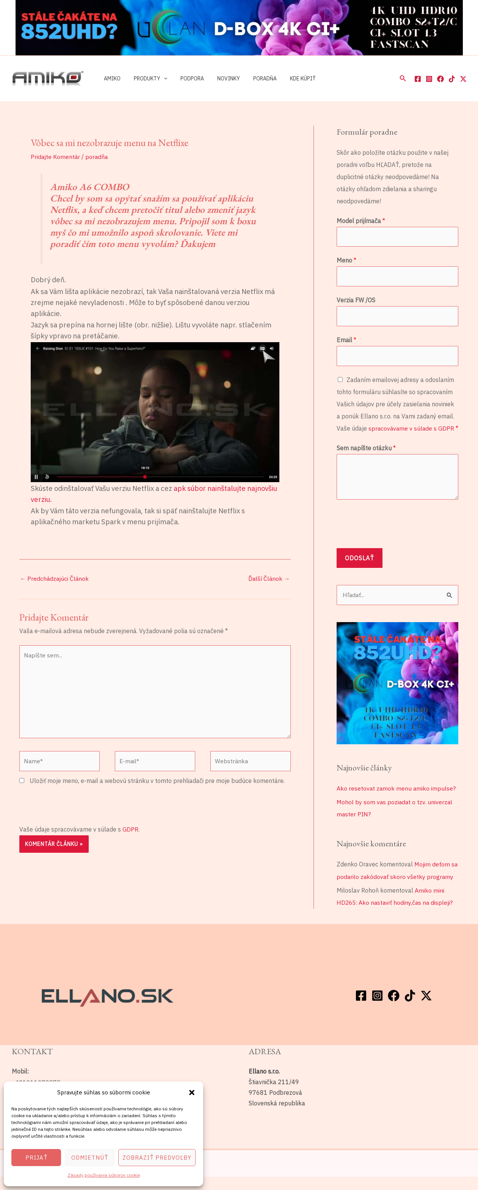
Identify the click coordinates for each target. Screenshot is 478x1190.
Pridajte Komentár (56, 156)
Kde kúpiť (288, 78)
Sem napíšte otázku (366, 462)
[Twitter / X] (463, 78)
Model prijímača (361, 221)
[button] (192, 1092)
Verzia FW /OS (356, 301)
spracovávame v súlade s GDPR (412, 430)
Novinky (219, 78)
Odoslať (359, 572)
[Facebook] (417, 78)
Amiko (111, 78)
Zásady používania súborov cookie (103, 1175)
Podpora (185, 78)
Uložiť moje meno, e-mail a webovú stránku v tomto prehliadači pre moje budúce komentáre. (157, 784)
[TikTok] (451, 78)
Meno (346, 261)
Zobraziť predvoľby (156, 1157)
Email (346, 341)
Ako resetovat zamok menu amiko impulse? (397, 802)
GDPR (130, 832)
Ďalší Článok (269, 579)
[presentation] (77, 808)
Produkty (146, 78)
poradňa (97, 156)
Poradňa (253, 78)
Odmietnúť (89, 1157)
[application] (160, 78)
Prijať (36, 1157)
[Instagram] (429, 78)
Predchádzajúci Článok (55, 579)
